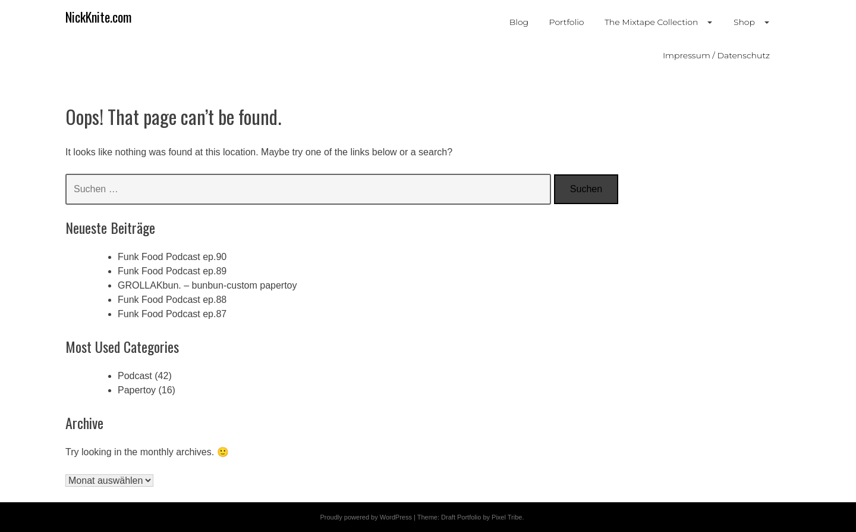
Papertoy (137, 390)
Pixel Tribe (507, 517)
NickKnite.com (98, 16)
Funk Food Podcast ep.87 (172, 314)
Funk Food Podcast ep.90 (172, 257)
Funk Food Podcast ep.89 (172, 271)
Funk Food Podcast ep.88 (172, 300)
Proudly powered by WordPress (365, 517)
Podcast (135, 376)
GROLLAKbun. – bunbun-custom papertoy (207, 285)
